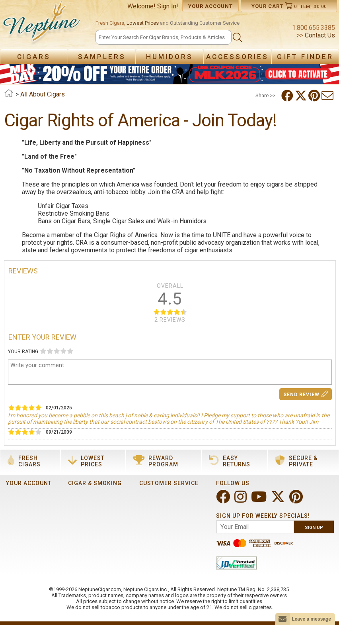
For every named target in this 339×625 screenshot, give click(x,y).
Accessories (237, 57)
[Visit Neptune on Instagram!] (241, 500)
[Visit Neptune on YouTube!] (259, 500)
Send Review (305, 394)
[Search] (163, 37)
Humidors (169, 57)
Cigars (34, 57)
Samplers (102, 57)
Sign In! (167, 6)
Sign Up (314, 527)
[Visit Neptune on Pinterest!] (296, 500)
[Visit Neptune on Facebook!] (224, 500)
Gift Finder (305, 57)
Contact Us (319, 35)
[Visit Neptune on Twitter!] (278, 500)
